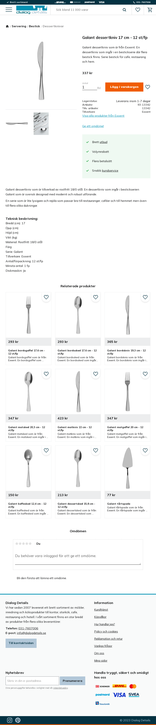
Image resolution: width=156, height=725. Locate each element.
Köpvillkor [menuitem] (100, 617)
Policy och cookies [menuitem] (106, 631)
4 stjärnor (26, 543)
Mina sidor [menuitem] (100, 660)
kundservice (110, 170)
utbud (103, 142)
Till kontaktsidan (21, 643)
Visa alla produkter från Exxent (103, 115)
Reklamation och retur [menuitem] (108, 638)
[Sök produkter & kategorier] (86, 10)
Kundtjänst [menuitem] (101, 609)
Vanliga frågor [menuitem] (103, 646)
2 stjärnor (20, 543)
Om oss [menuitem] (99, 653)
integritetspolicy (60, 688)
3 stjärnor (23, 543)
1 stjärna (16, 543)
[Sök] (124, 10)
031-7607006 (28, 628)
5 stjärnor (30, 543)
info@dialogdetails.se (31, 633)
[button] (9, 10)
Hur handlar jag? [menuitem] (104, 624)
